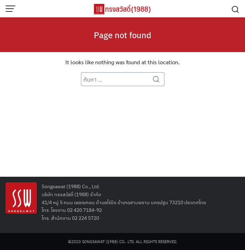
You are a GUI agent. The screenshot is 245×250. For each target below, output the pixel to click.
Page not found (122, 35)
